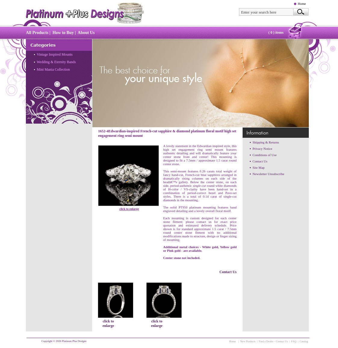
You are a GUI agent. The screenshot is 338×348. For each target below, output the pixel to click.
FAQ (293, 341)
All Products (37, 32)
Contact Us (228, 272)
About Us (86, 32)
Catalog (304, 341)
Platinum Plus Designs (74, 341)
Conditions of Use (265, 155)
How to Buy (63, 32)
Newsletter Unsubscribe (268, 174)
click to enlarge (129, 209)
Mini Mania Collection (53, 69)
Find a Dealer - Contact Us (273, 341)
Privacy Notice (262, 148)
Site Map (259, 167)
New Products (248, 341)
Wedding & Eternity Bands (56, 62)
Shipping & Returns (266, 142)
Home (302, 3)
